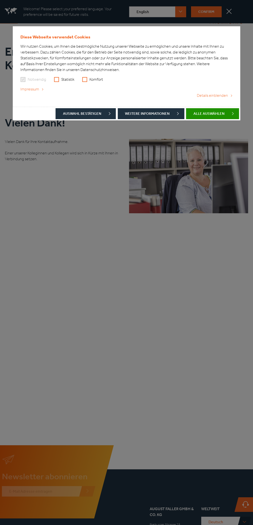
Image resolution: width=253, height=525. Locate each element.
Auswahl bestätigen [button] (82, 113)
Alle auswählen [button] (209, 113)
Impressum (29, 89)
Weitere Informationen (147, 113)
